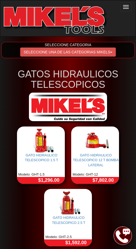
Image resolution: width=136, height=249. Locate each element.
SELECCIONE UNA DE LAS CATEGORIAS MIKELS (68, 52)
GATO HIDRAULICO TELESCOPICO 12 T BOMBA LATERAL (96, 160)
